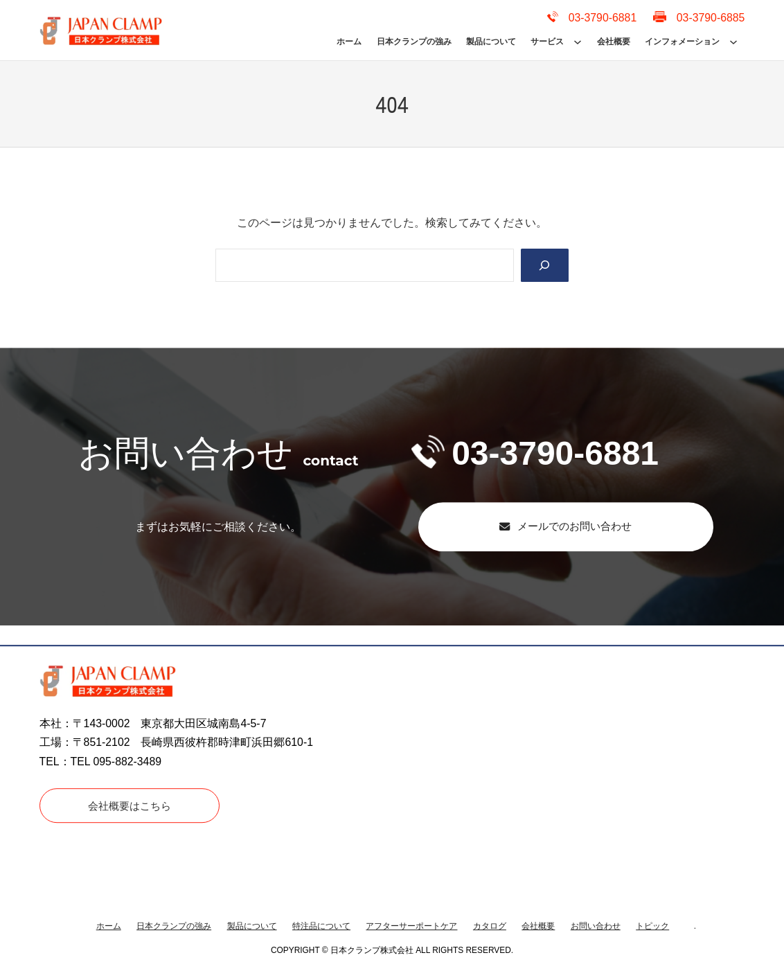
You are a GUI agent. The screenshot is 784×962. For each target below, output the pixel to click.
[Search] (543, 266)
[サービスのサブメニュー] (577, 41)
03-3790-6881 (535, 453)
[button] (565, 527)
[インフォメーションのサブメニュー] (733, 41)
